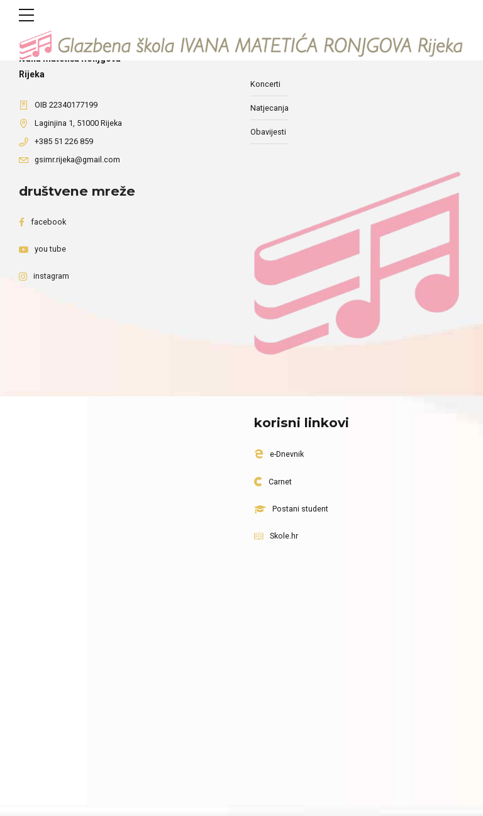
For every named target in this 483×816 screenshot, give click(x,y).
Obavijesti (268, 132)
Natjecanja (269, 108)
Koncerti (265, 84)
